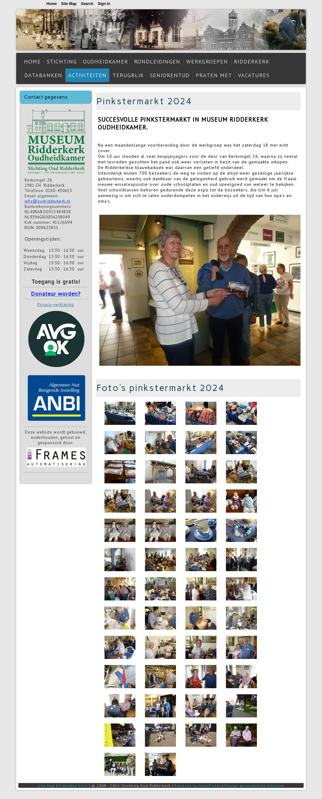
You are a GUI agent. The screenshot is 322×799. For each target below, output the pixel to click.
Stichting (62, 61)
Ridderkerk (251, 61)
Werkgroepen (207, 61)
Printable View (73, 785)
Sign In (104, 4)
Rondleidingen (157, 61)
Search (87, 4)
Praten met (214, 75)
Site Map (46, 785)
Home (32, 61)
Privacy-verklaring (55, 304)
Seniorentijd (170, 75)
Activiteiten (87, 75)
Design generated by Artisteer (254, 785)
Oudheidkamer (105, 61)
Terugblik (128, 75)
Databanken (43, 75)
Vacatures (253, 75)
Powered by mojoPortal (197, 785)
